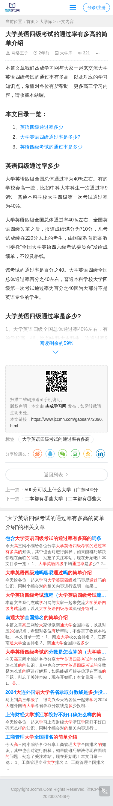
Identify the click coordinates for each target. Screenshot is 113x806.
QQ (50, 453)
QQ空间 (87, 453)
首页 (30, 21)
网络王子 (19, 53)
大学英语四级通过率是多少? (50, 137)
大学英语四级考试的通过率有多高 (56, 439)
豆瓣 (75, 453)
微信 (62, 453)
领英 (100, 453)
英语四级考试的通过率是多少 (51, 146)
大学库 (46, 21)
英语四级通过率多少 (41, 127)
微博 (37, 453)
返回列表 (53, 474)
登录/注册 (97, 7)
